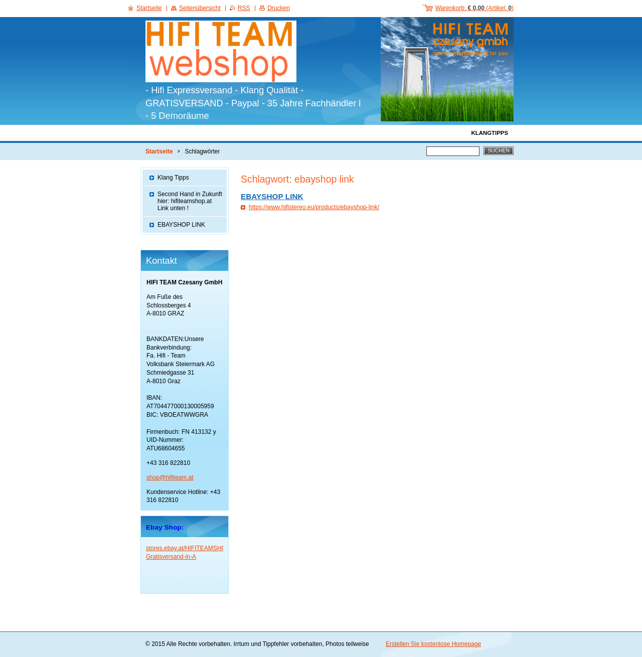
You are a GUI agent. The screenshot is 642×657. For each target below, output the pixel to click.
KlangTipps (489, 133)
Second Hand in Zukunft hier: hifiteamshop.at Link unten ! (189, 201)
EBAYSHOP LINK (272, 196)
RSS (244, 8)
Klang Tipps (173, 177)
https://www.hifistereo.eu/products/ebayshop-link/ (314, 207)
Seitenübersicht (200, 8)
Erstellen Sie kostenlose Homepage (433, 643)
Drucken (278, 8)
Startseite (159, 151)
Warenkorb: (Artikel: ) (474, 8)
